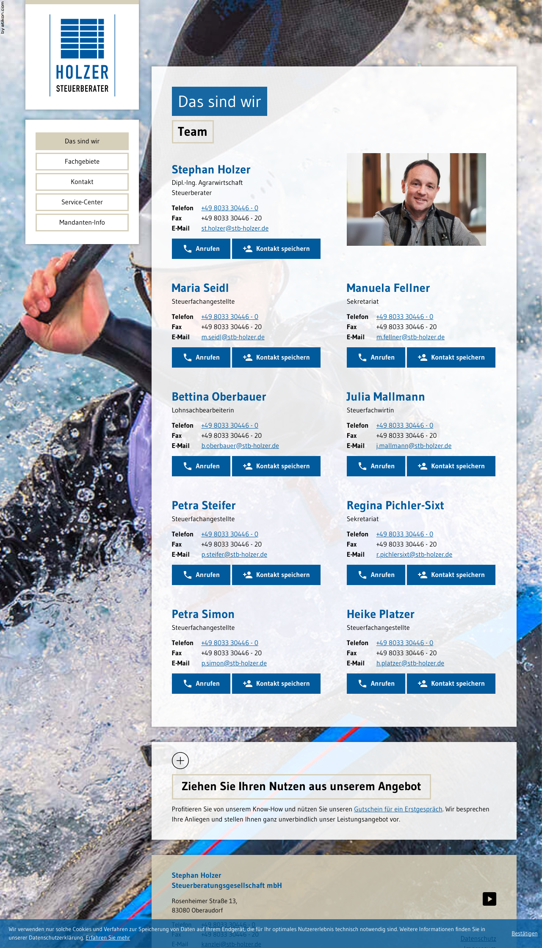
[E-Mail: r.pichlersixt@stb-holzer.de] (414, 554)
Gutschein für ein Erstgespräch (398, 809)
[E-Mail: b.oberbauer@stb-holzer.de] (240, 446)
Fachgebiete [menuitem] (82, 161)
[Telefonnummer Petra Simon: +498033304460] (230, 643)
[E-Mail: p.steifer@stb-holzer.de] (235, 554)
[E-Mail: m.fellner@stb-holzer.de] (410, 337)
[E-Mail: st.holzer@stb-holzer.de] (235, 228)
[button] (276, 249)
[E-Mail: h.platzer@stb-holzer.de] (410, 663)
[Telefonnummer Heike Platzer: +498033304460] (404, 643)
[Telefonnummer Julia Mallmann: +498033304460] (404, 425)
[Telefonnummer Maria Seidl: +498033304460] (230, 317)
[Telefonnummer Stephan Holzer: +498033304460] (230, 208)
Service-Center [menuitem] (82, 202)
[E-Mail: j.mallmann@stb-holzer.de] (414, 446)
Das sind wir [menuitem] (82, 141)
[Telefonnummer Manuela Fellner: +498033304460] (404, 317)
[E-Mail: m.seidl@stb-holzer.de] (233, 337)
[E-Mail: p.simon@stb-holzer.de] (234, 663)
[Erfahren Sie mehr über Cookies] (108, 937)
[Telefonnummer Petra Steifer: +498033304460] (230, 534)
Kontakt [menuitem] (82, 182)
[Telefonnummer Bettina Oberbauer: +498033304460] (230, 425)
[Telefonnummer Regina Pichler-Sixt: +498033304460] (404, 534)
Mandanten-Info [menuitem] (82, 222)
